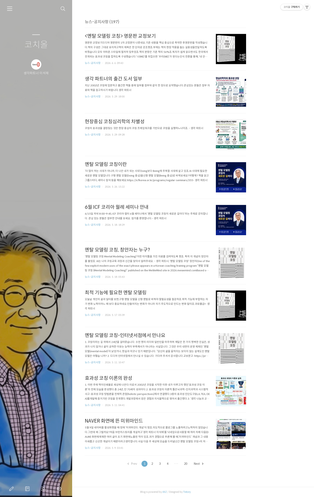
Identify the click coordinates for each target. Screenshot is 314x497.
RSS (44, 489)
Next (226, 464)
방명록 (28, 489)
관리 (60, 489)
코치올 (36, 45)
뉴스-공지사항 (120, 63)
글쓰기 (12, 489)
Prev (160, 464)
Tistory (214, 491)
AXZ (192, 491)
